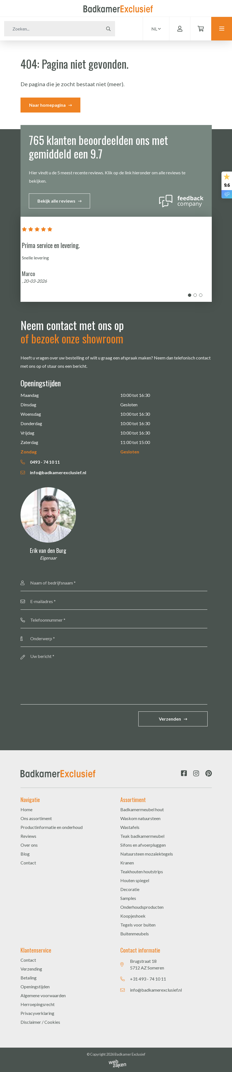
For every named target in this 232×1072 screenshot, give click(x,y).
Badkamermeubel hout (142, 809)
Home (26, 809)
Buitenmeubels (134, 933)
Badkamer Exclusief (129, 1054)
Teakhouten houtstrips (141, 871)
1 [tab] (189, 295)
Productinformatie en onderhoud (52, 827)
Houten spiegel (134, 880)
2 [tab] (195, 295)
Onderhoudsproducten (142, 907)
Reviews (28, 836)
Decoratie (129, 889)
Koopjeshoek (133, 915)
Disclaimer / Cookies (40, 1022)
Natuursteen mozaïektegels (146, 853)
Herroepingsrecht (38, 1004)
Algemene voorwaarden (43, 995)
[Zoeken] (53, 28)
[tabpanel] (116, 259)
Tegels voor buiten (137, 924)
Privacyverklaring (37, 1013)
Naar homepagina (47, 105)
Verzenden (170, 718)
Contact (28, 862)
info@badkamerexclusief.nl (53, 472)
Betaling (29, 977)
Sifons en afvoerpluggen (143, 845)
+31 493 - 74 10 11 (148, 978)
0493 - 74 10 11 (40, 461)
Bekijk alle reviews (56, 200)
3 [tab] (200, 295)
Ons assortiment (36, 818)
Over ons (29, 845)
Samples (128, 898)
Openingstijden (35, 986)
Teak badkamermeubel (142, 836)
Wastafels (129, 827)
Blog (25, 853)
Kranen (127, 862)
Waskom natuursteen (140, 818)
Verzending (31, 968)
